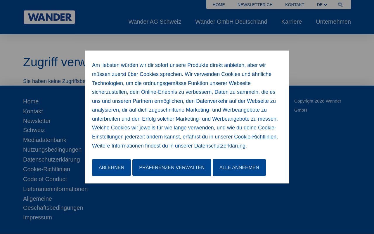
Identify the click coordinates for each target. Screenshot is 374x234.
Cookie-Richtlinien (255, 137)
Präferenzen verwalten (172, 167)
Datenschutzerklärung (219, 146)
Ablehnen (111, 167)
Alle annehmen (239, 167)
